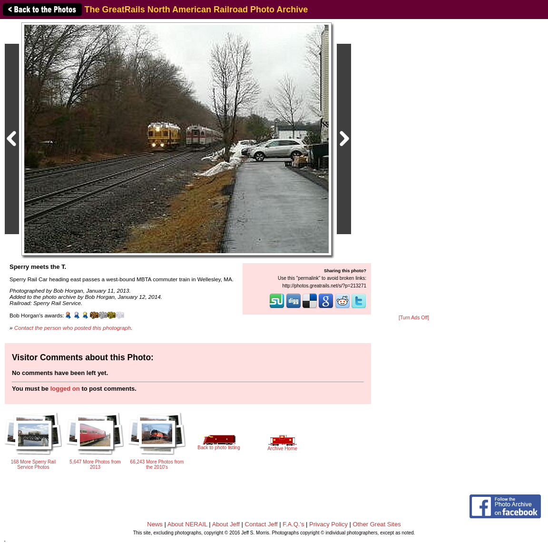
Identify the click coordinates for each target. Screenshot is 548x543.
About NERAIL (187, 524)
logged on (65, 388)
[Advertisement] (414, 167)
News (155, 524)
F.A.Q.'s (293, 524)
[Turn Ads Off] (414, 317)
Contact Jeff (261, 524)
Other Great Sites (377, 524)
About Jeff (226, 524)
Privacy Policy (328, 524)
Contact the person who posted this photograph (72, 328)
